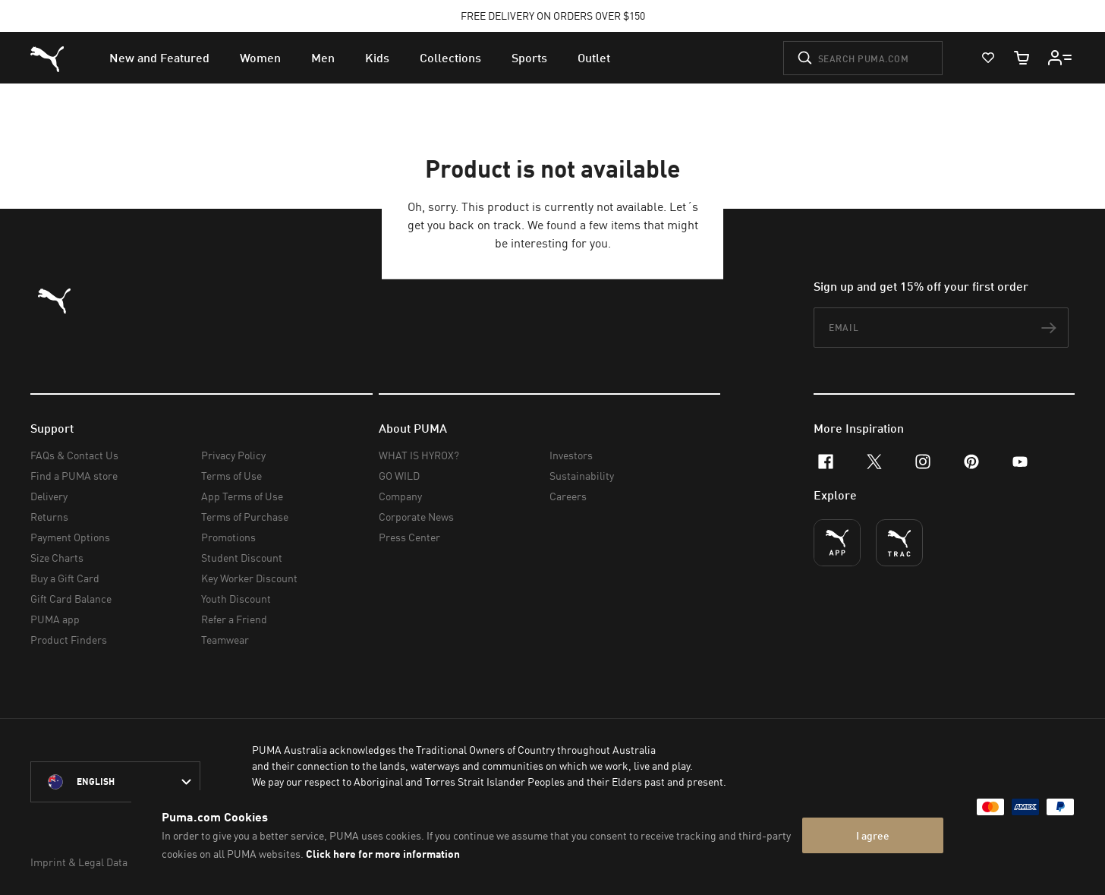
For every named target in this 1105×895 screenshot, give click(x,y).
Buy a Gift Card (64, 578)
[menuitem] (159, 58)
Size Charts (56, 557)
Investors (571, 455)
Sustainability (581, 475)
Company (400, 496)
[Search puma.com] (863, 58)
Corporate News (416, 516)
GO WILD (399, 475)
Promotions (228, 537)
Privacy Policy (233, 455)
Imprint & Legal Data (79, 862)
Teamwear (225, 639)
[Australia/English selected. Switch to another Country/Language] (115, 782)
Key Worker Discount (249, 578)
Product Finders (68, 639)
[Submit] (805, 58)
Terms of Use (231, 475)
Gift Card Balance (71, 598)
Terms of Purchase (244, 516)
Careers (568, 496)
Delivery (49, 496)
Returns (49, 516)
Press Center (409, 537)
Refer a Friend (234, 619)
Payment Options (70, 537)
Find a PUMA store (74, 475)
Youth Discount (236, 598)
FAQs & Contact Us (74, 455)
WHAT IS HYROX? (419, 455)
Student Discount (241, 557)
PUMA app (55, 619)
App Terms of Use (242, 496)
